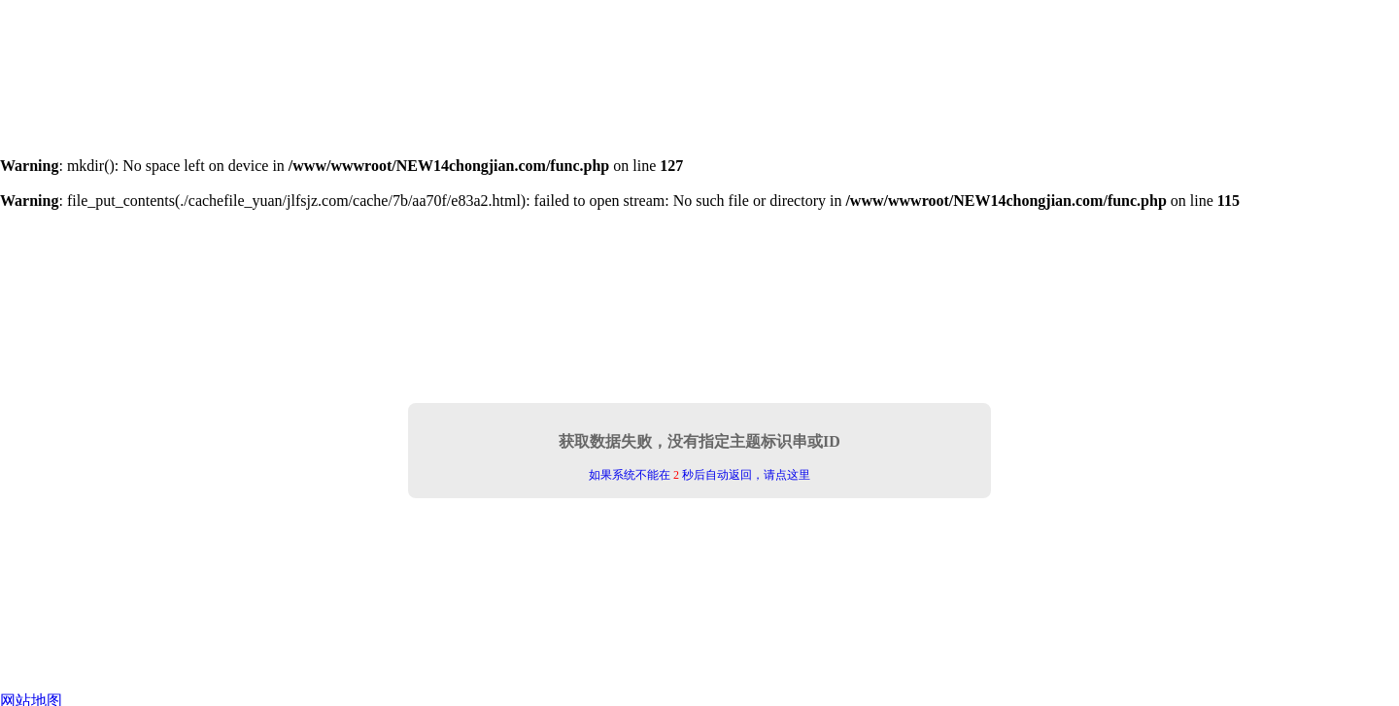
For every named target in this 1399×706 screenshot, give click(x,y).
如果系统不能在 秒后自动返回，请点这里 (699, 475)
